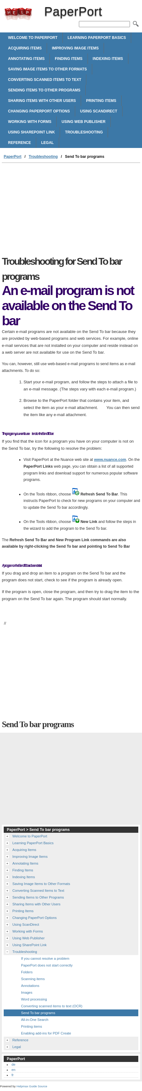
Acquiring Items (25, 48)
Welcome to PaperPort (33, 38)
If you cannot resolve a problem (45, 958)
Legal (47, 143)
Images (26, 992)
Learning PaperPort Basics (97, 38)
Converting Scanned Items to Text (44, 80)
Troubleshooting (84, 132)
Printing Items (101, 101)
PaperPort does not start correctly (47, 965)
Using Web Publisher (83, 122)
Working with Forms (29, 122)
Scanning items (33, 979)
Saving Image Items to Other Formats (47, 69)
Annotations (30, 986)
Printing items (31, 1026)
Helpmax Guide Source (31, 1086)
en (13, 1070)
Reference (19, 143)
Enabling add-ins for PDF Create (46, 1033)
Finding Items (68, 59)
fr (12, 1075)
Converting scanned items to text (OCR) (51, 1006)
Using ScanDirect (98, 111)
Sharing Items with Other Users (42, 101)
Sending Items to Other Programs (44, 90)
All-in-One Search (34, 1019)
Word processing (34, 999)
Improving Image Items (75, 48)
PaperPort (18, 14)
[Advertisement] (71, 209)
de (13, 1064)
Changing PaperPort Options (39, 111)
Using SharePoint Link (31, 132)
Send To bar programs (38, 1013)
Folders (26, 972)
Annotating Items (26, 59)
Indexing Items (108, 59)
